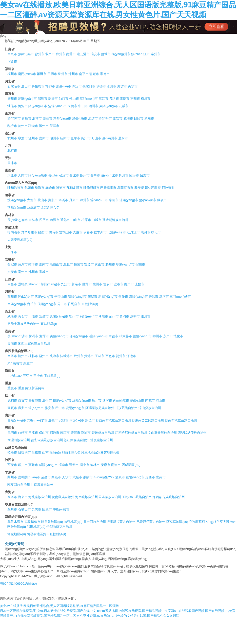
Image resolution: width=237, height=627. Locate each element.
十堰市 (33, 316)
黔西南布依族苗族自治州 (113, 420)
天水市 (67, 477)
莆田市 (41, 74)
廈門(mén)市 (27, 74)
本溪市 (63, 200)
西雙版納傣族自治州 (192, 432)
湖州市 (54, 138)
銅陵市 (78, 264)
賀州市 (120, 356)
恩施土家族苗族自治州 (23, 324)
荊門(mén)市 (89, 316)
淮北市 (68, 264)
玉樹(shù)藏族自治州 (137, 497)
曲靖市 (23, 432)
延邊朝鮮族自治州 (115, 220)
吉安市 (108, 284)
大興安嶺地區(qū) (19, 239)
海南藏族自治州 (86, 497)
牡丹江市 (133, 232)
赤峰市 (50, 188)
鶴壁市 (92, 296)
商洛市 (116, 465)
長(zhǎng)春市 (17, 220)
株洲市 (33, 336)
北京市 (12, 150)
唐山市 (26, 86)
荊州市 (114, 316)
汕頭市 (63, 98)
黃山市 (99, 264)
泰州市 (155, 54)
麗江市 (65, 432)
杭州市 (12, 138)
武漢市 (12, 316)
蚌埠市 (33, 264)
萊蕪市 (149, 118)
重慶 (21, 388)
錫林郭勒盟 (153, 188)
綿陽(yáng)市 (81, 400)
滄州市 (111, 86)
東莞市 (72, 106)
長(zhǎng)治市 (58, 175)
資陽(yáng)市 (75, 408)
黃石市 (23, 316)
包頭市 (29, 188)
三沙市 (38, 376)
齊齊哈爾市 (29, 232)
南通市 (71, 54)
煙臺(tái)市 (79, 118)
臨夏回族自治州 (18, 484)
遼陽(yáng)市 (128, 200)
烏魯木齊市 (15, 522)
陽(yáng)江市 (37, 106)
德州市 (23, 126)
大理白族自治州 (18, 440)
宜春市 (118, 284)
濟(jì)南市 (14, 118)
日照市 (138, 118)
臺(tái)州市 (109, 138)
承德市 (101, 86)
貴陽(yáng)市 (16, 420)
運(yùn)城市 (109, 175)
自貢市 (23, 400)
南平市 (84, 74)
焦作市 (123, 296)
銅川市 (23, 465)
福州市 (12, 74)
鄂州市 (74, 316)
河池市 (131, 356)
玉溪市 (33, 432)
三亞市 (28, 376)
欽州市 (78, 356)
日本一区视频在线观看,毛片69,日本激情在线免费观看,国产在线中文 (48, 611)
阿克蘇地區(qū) (177, 522)
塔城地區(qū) (16, 534)
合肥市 (12, 264)
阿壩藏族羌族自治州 (99, 408)
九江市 (66, 284)
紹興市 (65, 138)
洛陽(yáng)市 (44, 296)
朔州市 (85, 175)
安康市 (105, 465)
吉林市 (33, 220)
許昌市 (153, 296)
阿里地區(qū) (90, 452)
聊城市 (33, 126)
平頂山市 (60, 296)
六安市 (12, 272)
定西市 (150, 477)
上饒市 (139, 284)
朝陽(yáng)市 (16, 207)
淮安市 (95, 54)
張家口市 (88, 86)
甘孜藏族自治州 (126, 408)
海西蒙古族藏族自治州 (169, 497)
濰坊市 (93, 118)
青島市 (26, 118)
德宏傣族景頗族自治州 (47, 440)
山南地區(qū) (51, 452)
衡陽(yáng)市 (59, 336)
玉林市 (99, 356)
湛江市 (103, 98)
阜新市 (113, 200)
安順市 (63, 420)
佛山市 (74, 98)
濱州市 (44, 126)
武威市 (77, 477)
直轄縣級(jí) (89, 304)
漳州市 (73, 74)
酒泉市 (120, 477)
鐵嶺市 (162, 200)
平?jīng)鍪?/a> (104, 477)
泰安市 (117, 118)
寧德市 (105, 74)
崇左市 (28, 363)
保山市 (44, 432)
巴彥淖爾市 (108, 188)
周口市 (62, 304)
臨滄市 (86, 432)
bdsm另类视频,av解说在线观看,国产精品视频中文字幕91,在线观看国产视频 (150, 611)
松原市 (86, 220)
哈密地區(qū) (73, 522)
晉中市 (95, 175)
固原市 (47, 509)
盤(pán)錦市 (147, 200)
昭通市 (54, 432)
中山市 (83, 106)
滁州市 (110, 264)
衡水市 (133, 86)
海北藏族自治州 (39, 497)
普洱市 (75, 432)
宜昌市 (44, 316)
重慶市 (12, 388)
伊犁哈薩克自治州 (59, 527)
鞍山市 (42, 200)
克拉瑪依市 (32, 522)
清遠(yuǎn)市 (57, 106)
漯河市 (164, 296)
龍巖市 (94, 74)
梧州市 (44, 356)
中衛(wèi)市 (61, 509)
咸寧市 (135, 316)
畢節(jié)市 (76, 420)
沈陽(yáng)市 (16, 200)
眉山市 (160, 400)
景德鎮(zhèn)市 (29, 284)
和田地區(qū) (36, 527)
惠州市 (135, 98)
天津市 (12, 163)
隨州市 (145, 316)
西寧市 (12, 497)
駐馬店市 (74, 304)
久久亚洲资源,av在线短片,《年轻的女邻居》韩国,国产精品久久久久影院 (128, 616)
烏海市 (39, 188)
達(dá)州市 (36, 408)
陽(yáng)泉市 (37, 175)
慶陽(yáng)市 (135, 477)
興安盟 (139, 188)
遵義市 (53, 420)
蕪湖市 (23, 264)
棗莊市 (47, 118)
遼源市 (54, 220)
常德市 (113, 336)
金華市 (75, 138)
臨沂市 (12, 126)
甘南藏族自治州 (42, 484)
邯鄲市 (50, 86)
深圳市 (42, 98)
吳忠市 (36, 509)
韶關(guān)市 (27, 98)
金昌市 (46, 477)
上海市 (12, 252)
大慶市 (77, 232)
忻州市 (123, 175)
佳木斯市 (100, 232)
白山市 (75, 220)
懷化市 (178, 336)
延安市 (74, 465)
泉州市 (62, 74)
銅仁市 (90, 420)
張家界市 (125, 336)
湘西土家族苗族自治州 (34, 343)
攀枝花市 (34, 400)
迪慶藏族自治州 (101, 440)
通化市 (65, 220)
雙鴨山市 (65, 232)
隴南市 (161, 477)
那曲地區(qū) (71, 452)
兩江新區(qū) (34, 388)
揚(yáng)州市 (121, 54)
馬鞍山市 (56, 264)
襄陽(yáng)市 (59, 316)
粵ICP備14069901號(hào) (18, 583)
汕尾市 (12, 106)
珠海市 (53, 98)
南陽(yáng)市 (16, 304)
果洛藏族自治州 (110, 497)
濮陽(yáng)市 (138, 296)
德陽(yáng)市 (62, 400)
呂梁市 (145, 175)
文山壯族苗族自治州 (162, 432)
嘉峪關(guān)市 (29, 477)
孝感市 (103, 316)
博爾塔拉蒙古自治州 (121, 522)
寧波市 (23, 138)
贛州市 (97, 284)
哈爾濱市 (13, 232)
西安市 (12, 465)
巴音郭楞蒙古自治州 (151, 522)
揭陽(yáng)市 (108, 106)
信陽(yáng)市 (47, 304)
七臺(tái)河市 (117, 232)
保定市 (77, 86)
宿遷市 (12, 61)
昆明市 (12, 432)
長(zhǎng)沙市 (17, 336)
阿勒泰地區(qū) (38, 534)
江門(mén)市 (89, 98)
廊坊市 (122, 86)
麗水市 (123, 138)
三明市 (52, 74)
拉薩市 (12, 452)
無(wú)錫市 (26, 54)
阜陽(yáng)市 (125, 264)
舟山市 (96, 138)
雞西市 (43, 232)
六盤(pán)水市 (37, 420)
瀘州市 (47, 400)
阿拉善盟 (168, 188)
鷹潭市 (87, 284)
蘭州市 (12, 477)
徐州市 (39, 54)
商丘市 (32, 304)
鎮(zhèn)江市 (140, 54)
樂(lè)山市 (137, 400)
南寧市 (12, 356)
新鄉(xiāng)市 (108, 296)
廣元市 (96, 400)
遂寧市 (107, 400)
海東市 (23, 497)
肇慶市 (124, 98)
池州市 (33, 272)
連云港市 (83, 54)
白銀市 (56, 477)
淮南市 (44, 264)
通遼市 (61, 188)
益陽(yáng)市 (142, 336)
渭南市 (63, 465)
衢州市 (86, 138)
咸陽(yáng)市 (48, 465)
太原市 (12, 175)
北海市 (54, 356)
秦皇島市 (38, 86)
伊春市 (88, 232)
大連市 (32, 200)
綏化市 (156, 232)
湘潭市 (44, 336)
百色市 (110, 356)
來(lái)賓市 (14, 363)
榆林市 (95, 465)
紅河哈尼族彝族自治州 (131, 432)
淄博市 (37, 118)
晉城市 (74, 175)
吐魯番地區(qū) (52, 522)
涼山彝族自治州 (149, 408)
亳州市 (23, 272)
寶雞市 (33, 465)
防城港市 (66, 356)
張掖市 (88, 477)
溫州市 (33, 138)
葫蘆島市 (33, 207)
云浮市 (123, 106)
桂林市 (33, 356)
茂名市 (114, 98)
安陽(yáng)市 (77, 296)
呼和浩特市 (15, 188)
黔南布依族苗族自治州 (181, 420)
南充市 (150, 400)
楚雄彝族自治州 (103, 432)
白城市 (96, 220)
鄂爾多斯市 (74, 188)
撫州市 (129, 284)
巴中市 (60, 408)
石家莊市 (13, 86)
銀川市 (12, 509)
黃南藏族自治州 (63, 497)
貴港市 (89, 356)
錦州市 (84, 200)
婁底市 (12, 343)
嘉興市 (44, 138)
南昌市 (12, 284)
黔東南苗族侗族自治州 (148, 420)
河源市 (23, 106)
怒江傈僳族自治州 (76, 440)
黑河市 (145, 232)
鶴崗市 (53, 232)
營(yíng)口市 (99, 200)
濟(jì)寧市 (105, 118)
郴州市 (157, 336)
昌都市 (36, 452)
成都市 (12, 400)
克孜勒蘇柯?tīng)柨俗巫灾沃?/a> (212, 522)
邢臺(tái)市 (63, 86)
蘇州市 (60, 54)
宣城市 (44, 272)
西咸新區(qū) (131, 465)
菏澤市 (54, 126)
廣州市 (12, 98)
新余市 (76, 284)
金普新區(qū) (50, 207)
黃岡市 (124, 316)
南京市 (12, 54)
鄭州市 (12, 296)
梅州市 (145, 98)
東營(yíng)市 (62, 118)
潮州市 (93, 106)
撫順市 (53, 200)
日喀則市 (24, 452)
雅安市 (49, 408)
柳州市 (23, 356)
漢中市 (84, 465)
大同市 (23, 175)
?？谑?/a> (14, 376)
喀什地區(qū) (16, 527)
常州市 (50, 54)
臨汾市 (134, 175)
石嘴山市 (24, 509)
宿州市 (140, 264)
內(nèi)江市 (121, 400)
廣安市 (23, 408)
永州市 (168, 336)
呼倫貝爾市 (91, 188)
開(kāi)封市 (26, 296)
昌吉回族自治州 (94, 522)
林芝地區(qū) (109, 452)
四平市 (44, 220)
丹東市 (74, 200)
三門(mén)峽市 (180, 296)
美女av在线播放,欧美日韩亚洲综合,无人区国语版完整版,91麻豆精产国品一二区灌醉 (59, 606)
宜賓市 (12, 408)
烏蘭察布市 (125, 188)
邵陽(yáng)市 (78, 336)
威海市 (128, 118)
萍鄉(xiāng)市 (50, 284)
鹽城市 (106, 54)
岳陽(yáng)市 (98, 336)
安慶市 (89, 264)
